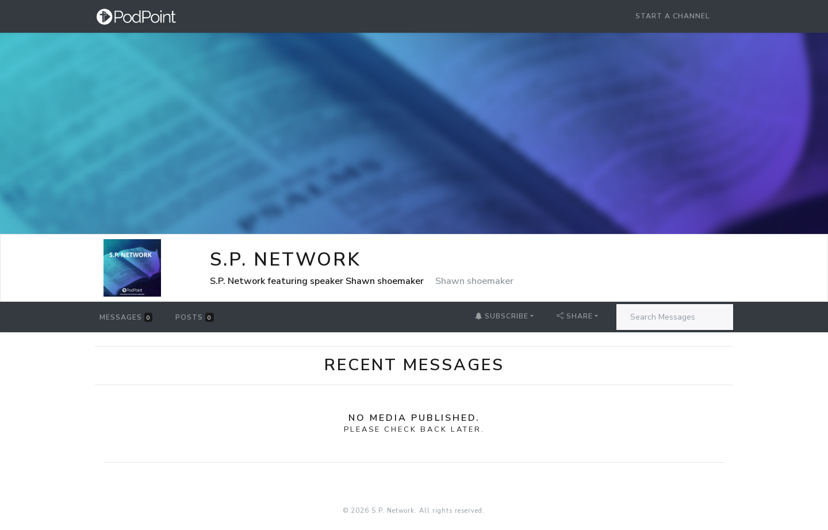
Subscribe (501, 316)
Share (575, 316)
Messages (125, 317)
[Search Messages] (674, 317)
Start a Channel (672, 16)
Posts (194, 317)
